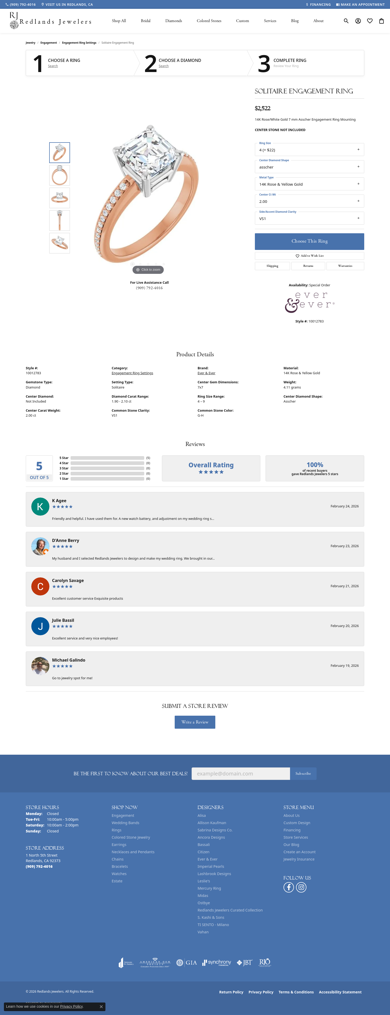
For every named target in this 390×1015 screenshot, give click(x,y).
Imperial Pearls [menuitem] (211, 866)
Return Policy (231, 992)
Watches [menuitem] (119, 873)
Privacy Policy (261, 992)
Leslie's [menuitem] (204, 880)
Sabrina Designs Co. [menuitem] (215, 829)
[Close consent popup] (101, 1006)
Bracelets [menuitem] (120, 866)
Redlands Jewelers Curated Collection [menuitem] (230, 910)
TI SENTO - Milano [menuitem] (213, 924)
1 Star (64, 478)
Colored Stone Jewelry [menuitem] (131, 837)
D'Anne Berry (65, 540)
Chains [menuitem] (118, 859)
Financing (292, 829)
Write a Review (194, 722)
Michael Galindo (68, 660)
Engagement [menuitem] (123, 815)
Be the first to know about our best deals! (130, 773)
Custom (242, 21)
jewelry (30, 42)
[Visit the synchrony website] (216, 962)
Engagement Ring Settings (79, 42)
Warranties (345, 266)
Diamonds (173, 21)
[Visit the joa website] (126, 962)
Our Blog (291, 844)
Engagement (49, 42)
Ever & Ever (206, 373)
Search (53, 66)
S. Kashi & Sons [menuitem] (211, 917)
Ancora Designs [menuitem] (211, 837)
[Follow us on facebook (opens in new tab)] (289, 887)
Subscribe (303, 773)
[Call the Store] (39, 866)
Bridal (145, 21)
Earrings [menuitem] (119, 844)
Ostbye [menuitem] (204, 902)
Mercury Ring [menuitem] (209, 888)
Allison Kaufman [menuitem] (212, 822)
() (148, 458)
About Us (292, 815)
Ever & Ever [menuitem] (208, 859)
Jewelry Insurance (299, 859)
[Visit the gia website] (186, 962)
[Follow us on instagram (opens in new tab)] (301, 887)
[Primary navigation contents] (218, 21)
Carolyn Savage (68, 580)
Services (270, 21)
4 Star (64, 463)
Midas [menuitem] (203, 895)
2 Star (64, 473)
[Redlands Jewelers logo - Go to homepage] (51, 21)
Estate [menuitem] (117, 880)
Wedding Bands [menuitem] (125, 822)
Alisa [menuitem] (202, 815)
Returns (308, 266)
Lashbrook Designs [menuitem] (214, 873)
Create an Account (300, 851)
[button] (346, 21)
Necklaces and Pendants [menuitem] (133, 851)
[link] (20, 4)
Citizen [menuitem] (204, 851)
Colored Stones (209, 21)
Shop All (119, 21)
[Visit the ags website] (155, 962)
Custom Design (297, 822)
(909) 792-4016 (149, 288)
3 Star (64, 468)
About (318, 21)
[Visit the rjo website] (264, 962)
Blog (295, 21)
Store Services (296, 837)
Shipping (272, 266)
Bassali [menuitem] (204, 844)
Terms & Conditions (296, 992)
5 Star (64, 458)
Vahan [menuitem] (203, 931)
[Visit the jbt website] (244, 962)
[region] (148, 198)
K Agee (59, 500)
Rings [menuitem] (116, 829)
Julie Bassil (63, 620)
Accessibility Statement (340, 992)
